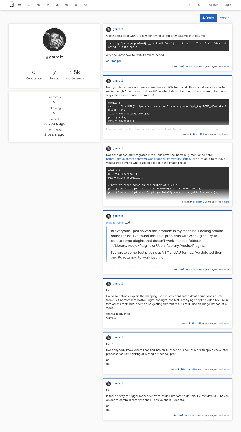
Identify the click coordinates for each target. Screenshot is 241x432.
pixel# (197, 134)
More (226, 19)
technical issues (192, 66)
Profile (208, 17)
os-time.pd (113, 61)
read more (223, 66)
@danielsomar (115, 222)
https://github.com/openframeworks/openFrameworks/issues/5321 (152, 158)
